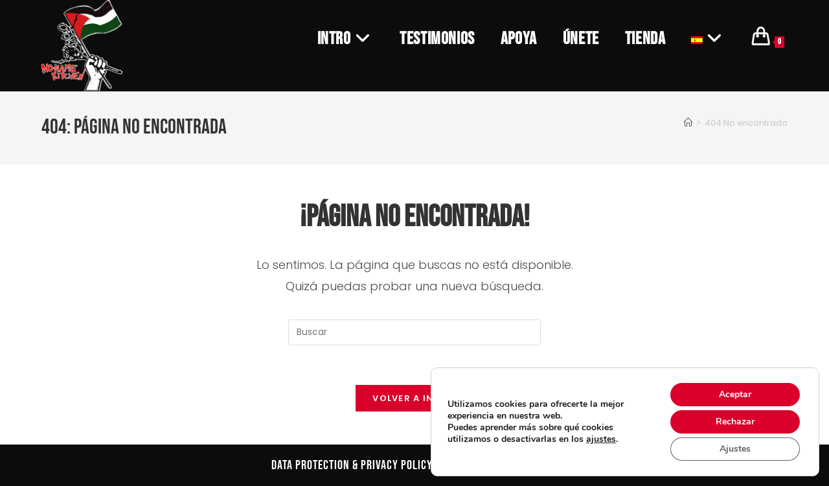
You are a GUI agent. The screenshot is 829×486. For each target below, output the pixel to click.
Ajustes (735, 449)
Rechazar (735, 421)
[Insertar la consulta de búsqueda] (414, 332)
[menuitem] (708, 39)
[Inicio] (688, 123)
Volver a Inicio (414, 398)
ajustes (601, 439)
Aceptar (735, 394)
